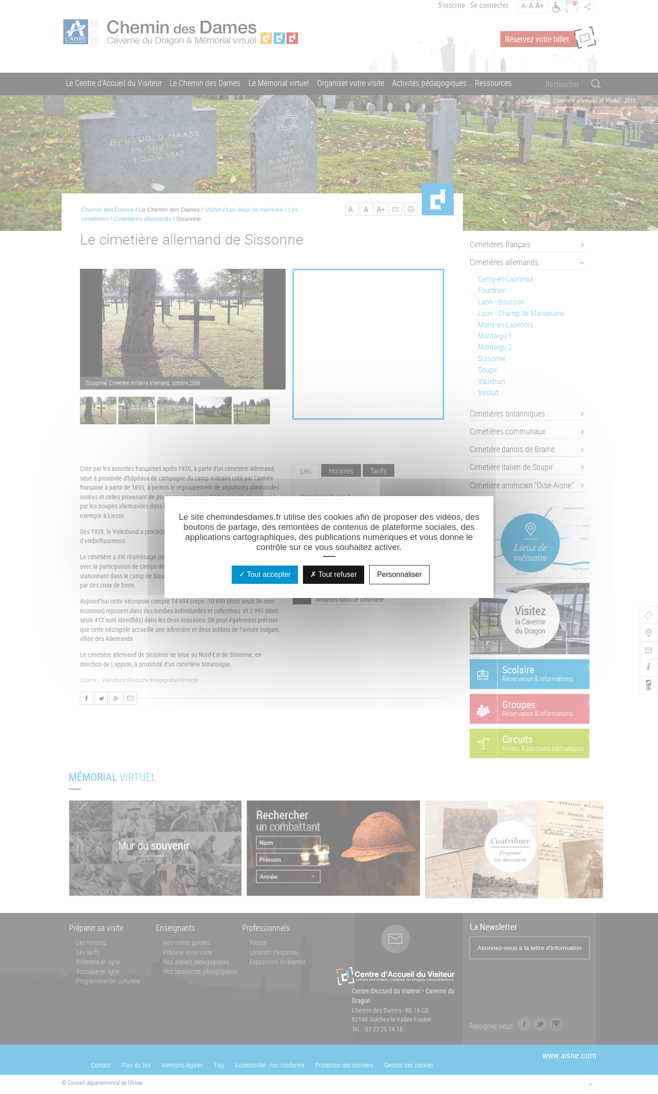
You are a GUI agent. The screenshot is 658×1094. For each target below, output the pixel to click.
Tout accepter (265, 574)
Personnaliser (399, 574)
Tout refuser (333, 574)
